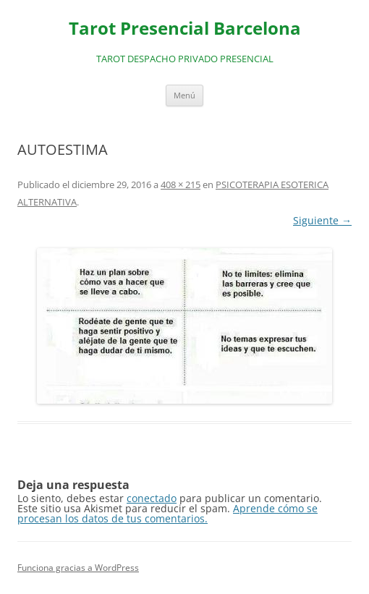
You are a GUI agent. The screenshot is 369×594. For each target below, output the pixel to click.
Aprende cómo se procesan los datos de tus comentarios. (167, 513)
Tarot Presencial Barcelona (185, 28)
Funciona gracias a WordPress (78, 567)
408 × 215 (180, 184)
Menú (184, 95)
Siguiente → (322, 220)
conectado (152, 498)
